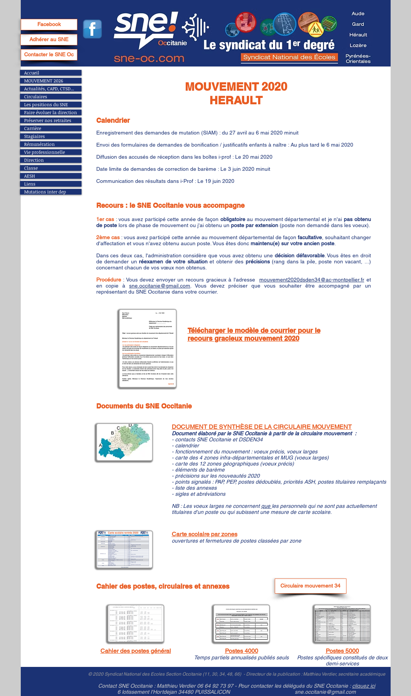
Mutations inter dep (45, 191)
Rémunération (39, 144)
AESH (29, 175)
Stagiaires (34, 136)
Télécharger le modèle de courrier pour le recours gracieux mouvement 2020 (254, 334)
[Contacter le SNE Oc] (49, 54)
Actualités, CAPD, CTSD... (49, 88)
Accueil (31, 72)
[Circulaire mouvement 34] (310, 586)
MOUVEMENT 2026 (43, 80)
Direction (34, 160)
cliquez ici (363, 686)
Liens (29, 183)
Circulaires (35, 96)
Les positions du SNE (46, 104)
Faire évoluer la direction (50, 112)
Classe (31, 167)
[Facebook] (49, 24)
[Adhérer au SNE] (48, 39)
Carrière (32, 128)
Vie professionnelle (44, 152)
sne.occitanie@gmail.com (159, 286)
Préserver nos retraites (47, 120)
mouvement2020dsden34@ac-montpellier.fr (311, 280)
